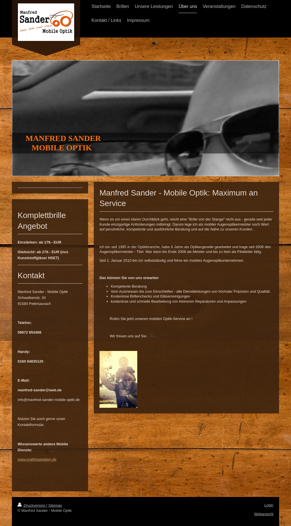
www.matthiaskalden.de (37, 459)
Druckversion (32, 505)
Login (268, 505)
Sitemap (55, 505)
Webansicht (263, 514)
